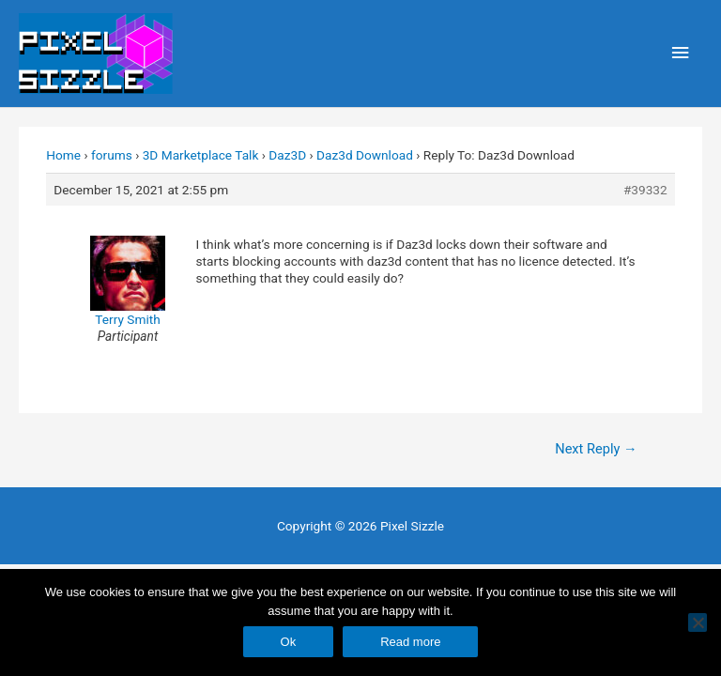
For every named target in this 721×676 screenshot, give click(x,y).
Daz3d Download (364, 154)
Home (63, 154)
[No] (697, 622)
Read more (410, 642)
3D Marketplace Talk (201, 154)
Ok (289, 642)
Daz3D (287, 154)
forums (111, 154)
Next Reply (596, 448)
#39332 (645, 189)
